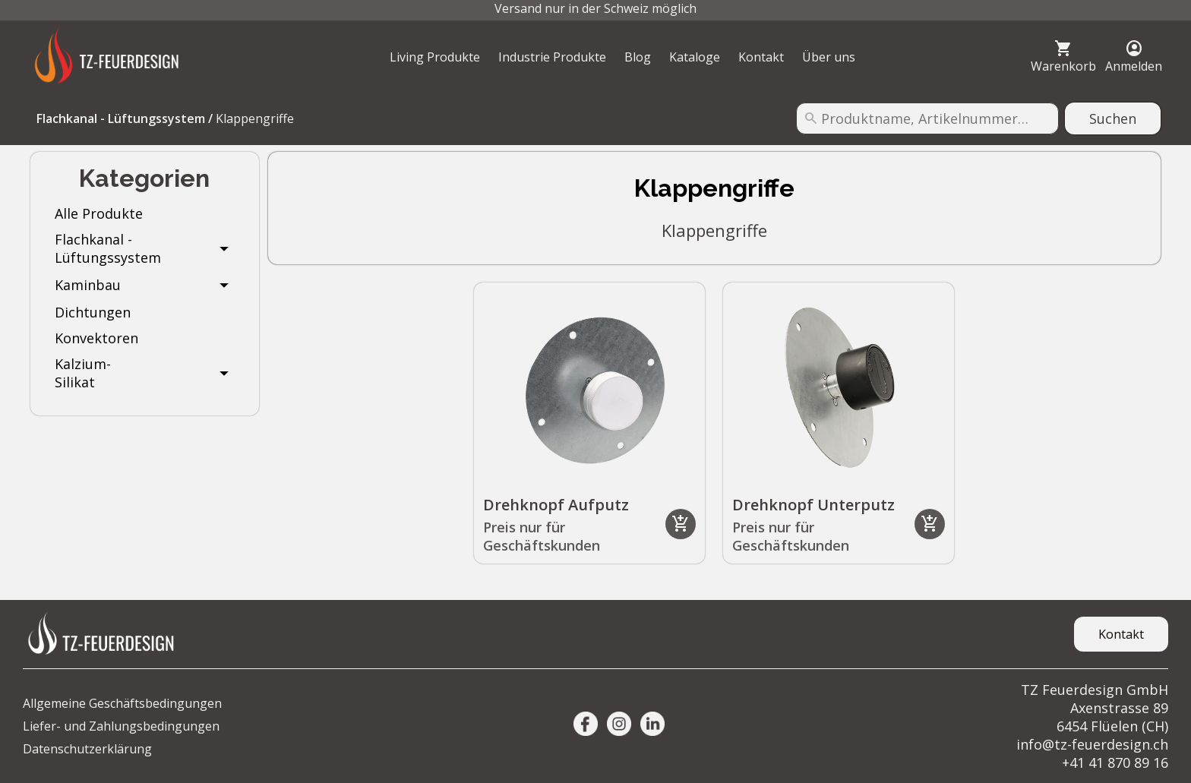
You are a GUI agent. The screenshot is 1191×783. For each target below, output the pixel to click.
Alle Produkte (99, 213)
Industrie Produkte (552, 57)
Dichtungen (93, 312)
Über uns (828, 57)
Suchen (1112, 118)
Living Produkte (435, 57)
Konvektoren (96, 338)
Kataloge (694, 57)
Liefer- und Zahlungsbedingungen (121, 726)
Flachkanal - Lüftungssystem (120, 118)
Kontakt (761, 57)
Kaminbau (88, 285)
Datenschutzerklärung (87, 748)
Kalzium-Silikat (83, 373)
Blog (637, 57)
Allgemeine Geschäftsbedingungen (122, 703)
